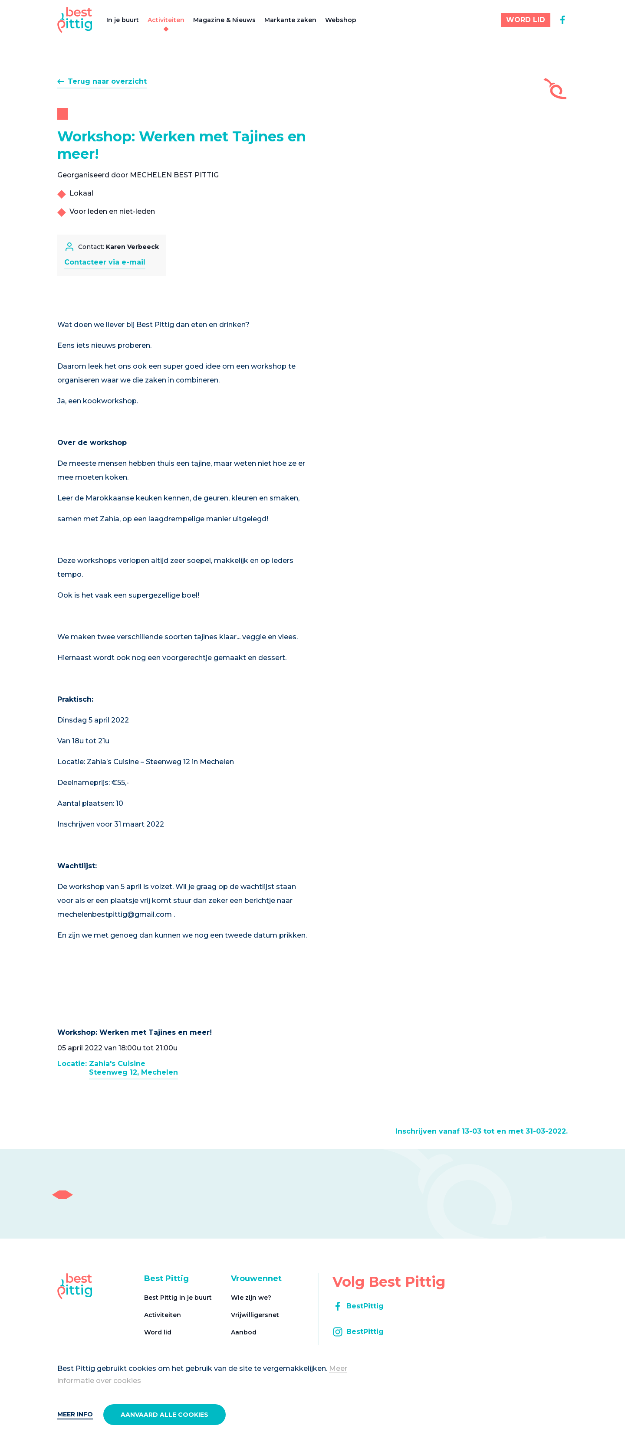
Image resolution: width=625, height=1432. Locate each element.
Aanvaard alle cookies (164, 1415)
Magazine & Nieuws (224, 20)
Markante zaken (290, 20)
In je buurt (122, 20)
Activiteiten (166, 20)
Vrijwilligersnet (255, 1315)
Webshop (340, 20)
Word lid (157, 1332)
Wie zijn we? (251, 1297)
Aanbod (244, 1332)
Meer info (75, 1414)
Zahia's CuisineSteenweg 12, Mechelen (133, 1067)
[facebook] (562, 20)
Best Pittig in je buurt (178, 1297)
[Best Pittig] (74, 20)
